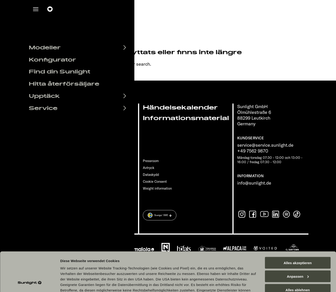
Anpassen (298, 240)
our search (139, 64)
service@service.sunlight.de (265, 145)
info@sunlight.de (254, 183)
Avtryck (148, 168)
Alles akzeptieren (298, 227)
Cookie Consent (155, 181)
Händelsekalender (180, 107)
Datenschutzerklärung (79, 265)
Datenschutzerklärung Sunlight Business (138, 265)
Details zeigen (71, 283)
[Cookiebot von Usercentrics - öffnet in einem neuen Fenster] (30, 283)
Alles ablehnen (297, 254)
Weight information (157, 188)
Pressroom (151, 161)
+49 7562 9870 (252, 151)
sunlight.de (87, 64)
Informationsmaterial (186, 118)
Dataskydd (151, 174)
